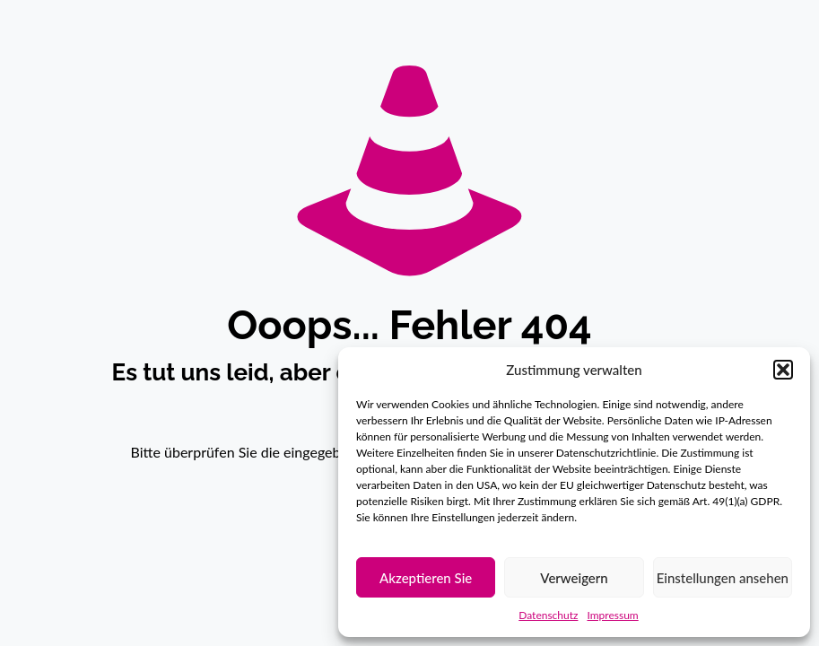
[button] (783, 370)
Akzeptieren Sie (425, 578)
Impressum (612, 615)
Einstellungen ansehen (723, 578)
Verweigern (573, 578)
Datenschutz (548, 615)
